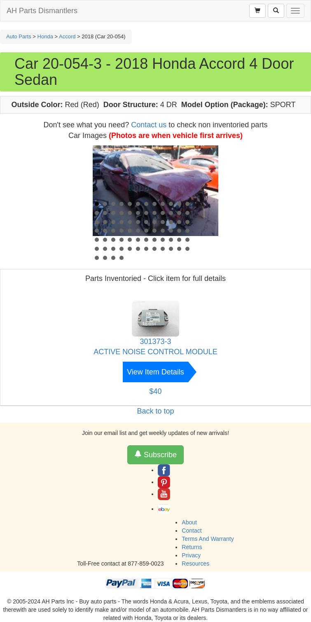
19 (146, 213)
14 (105, 213)
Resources (195, 563)
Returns (192, 547)
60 (187, 240)
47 (179, 231)
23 (179, 213)
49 (97, 240)
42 (138, 231)
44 (154, 231)
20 (154, 213)
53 (130, 240)
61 (97, 249)
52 (121, 240)
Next (207, 199)
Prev (103, 199)
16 (121, 213)
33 (163, 222)
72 (187, 249)
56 (154, 240)
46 (171, 231)
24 (187, 213)
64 (121, 249)
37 (97, 231)
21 (163, 213)
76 (121, 258)
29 (130, 222)
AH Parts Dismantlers (42, 11)
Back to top (155, 411)
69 (163, 249)
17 (130, 213)
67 (146, 249)
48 (187, 231)
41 (130, 231)
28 (121, 222)
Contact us (148, 125)
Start (208, 256)
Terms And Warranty (208, 538)
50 (105, 240)
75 (113, 258)
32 (154, 222)
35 (179, 222)
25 (97, 222)
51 (113, 240)
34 (171, 222)
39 (113, 231)
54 (138, 240)
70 (171, 249)
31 (146, 222)
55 (146, 240)
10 (171, 204)
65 (130, 249)
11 (179, 204)
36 (187, 222)
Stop (214, 256)
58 (171, 240)
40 (121, 231)
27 (113, 222)
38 (105, 231)
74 (105, 258)
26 (105, 222)
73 (97, 258)
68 (154, 249)
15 (113, 213)
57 (163, 240)
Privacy (191, 555)
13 (97, 213)
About (189, 522)
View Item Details (155, 372)
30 (138, 222)
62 (105, 249)
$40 (155, 391)
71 (179, 249)
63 (113, 249)
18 (138, 213)
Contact (191, 530)
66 (138, 249)
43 (146, 231)
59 (179, 240)
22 (171, 213)
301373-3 (155, 341)
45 (163, 231)
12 (187, 204)
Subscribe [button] (155, 454)
